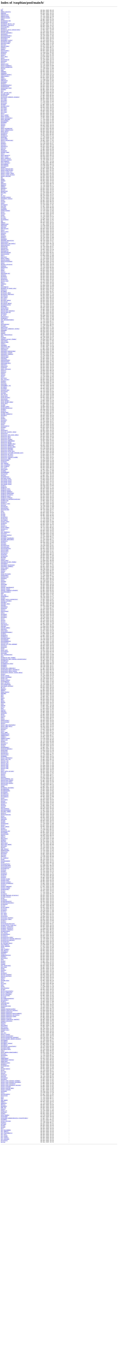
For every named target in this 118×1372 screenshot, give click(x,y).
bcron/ (3, 258)
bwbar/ (3, 1320)
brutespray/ (5, 1128)
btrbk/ (3, 1186)
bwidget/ (4, 1326)
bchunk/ (3, 247)
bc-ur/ (3, 233)
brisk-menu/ (5, 1087)
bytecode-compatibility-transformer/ (14, 1340)
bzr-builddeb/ (6, 1354)
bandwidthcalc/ (6, 100)
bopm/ (3, 942)
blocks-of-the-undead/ (9, 771)
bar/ (2, 108)
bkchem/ (3, 667)
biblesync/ (5, 425)
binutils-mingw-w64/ (8, 535)
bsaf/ (3, 1135)
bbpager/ (4, 224)
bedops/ (3, 317)
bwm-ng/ (3, 1327)
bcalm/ (3, 240)
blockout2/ (5, 770)
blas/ (3, 694)
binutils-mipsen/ (7, 536)
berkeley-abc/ (6, 350)
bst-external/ (6, 1157)
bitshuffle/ (5, 653)
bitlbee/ (4, 642)
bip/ (2, 612)
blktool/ (4, 753)
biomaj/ (3, 581)
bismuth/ (4, 626)
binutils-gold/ (6, 529)
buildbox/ (4, 1252)
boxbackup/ (5, 987)
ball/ (3, 68)
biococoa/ (4, 567)
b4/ (2, 11)
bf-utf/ (3, 377)
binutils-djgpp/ (6, 526)
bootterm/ (4, 940)
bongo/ (3, 888)
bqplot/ (3, 1026)
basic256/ (4, 165)
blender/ (4, 721)
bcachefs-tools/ (6, 237)
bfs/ (2, 386)
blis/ (3, 741)
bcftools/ (4, 244)
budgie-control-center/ (9, 1211)
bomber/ (3, 883)
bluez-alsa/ (5, 809)
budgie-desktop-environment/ (11, 1214)
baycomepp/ (5, 195)
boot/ (3, 922)
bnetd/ (3, 845)
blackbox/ (4, 674)
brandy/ (3, 1044)
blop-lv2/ (4, 778)
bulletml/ (4, 1265)
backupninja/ (5, 43)
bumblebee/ (5, 1268)
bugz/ (3, 1236)
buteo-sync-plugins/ (8, 1299)
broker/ (3, 1103)
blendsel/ (4, 726)
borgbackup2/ (5, 947)
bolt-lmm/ (4, 877)
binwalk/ (4, 552)
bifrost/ (4, 452)
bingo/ (3, 500)
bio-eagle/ (5, 554)
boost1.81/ (5, 915)
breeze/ (3, 1051)
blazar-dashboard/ (7, 703)
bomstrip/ (4, 886)
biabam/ (3, 404)
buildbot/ (4, 1249)
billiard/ (4, 468)
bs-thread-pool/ (6, 1130)
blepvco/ (4, 728)
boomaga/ (4, 906)
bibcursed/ (5, 409)
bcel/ (3, 242)
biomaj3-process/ (7, 592)
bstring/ (4, 1159)
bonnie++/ (4, 890)
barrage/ (4, 129)
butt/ (3, 1310)
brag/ (3, 1033)
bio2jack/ (4, 561)
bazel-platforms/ (7, 203)
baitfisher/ (5, 59)
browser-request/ (7, 1114)
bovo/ (3, 978)
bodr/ (3, 859)
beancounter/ (5, 292)
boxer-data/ (5, 990)
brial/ (3, 1067)
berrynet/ (4, 355)
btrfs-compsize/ (6, 1189)
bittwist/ (4, 662)
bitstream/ (5, 658)
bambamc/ (4, 86)
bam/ (2, 82)
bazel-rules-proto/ (8, 208)
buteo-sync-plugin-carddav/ (11, 1297)
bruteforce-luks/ (7, 1123)
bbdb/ (3, 213)
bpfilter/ (4, 1005)
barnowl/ (4, 127)
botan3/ (3, 965)
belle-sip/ (5, 335)
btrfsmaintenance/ (7, 1196)
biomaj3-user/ (6, 594)
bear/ (3, 305)
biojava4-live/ (6, 576)
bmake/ (3, 827)
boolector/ (5, 902)
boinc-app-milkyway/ (8, 868)
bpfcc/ (3, 1003)
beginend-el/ (5, 326)
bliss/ (3, 743)
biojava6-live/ (6, 579)
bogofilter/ (5, 863)
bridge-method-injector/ (10, 1073)
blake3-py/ (5, 691)
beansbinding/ (6, 301)
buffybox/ (4, 1229)
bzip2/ (3, 1349)
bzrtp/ (3, 1369)
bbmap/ (3, 222)
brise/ (3, 1085)
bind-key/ (4, 482)
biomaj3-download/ (7, 590)
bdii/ (3, 274)
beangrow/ (4, 294)
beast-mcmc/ (5, 308)
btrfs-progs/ (5, 1193)
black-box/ (5, 671)
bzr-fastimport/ (6, 1358)
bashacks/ (4, 158)
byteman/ (4, 1342)
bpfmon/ (3, 1006)
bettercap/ (5, 369)
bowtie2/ (4, 981)
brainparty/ (5, 1040)
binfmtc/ (4, 497)
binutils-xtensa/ (7, 545)
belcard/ (4, 332)
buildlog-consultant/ (8, 1254)
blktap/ (3, 750)
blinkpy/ (4, 739)
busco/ (3, 1286)
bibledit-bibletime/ (8, 420)
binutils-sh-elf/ (7, 543)
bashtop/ (4, 163)
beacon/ (3, 278)
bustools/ (4, 1292)
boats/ (3, 850)
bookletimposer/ (6, 897)
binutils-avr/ (6, 522)
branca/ (3, 1042)
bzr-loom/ (4, 1362)
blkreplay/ (5, 748)
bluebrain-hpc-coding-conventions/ (13, 789)
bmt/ (2, 838)
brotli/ (3, 1105)
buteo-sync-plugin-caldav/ (10, 1295)
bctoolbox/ (5, 262)
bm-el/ (3, 823)
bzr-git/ (4, 1360)
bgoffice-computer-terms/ (10, 393)
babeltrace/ (5, 18)
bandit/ (3, 99)
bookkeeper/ (5, 895)
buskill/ (4, 1288)
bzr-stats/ (5, 1363)
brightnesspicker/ (7, 1082)
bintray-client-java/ (8, 517)
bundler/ (4, 1275)
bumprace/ (4, 1272)
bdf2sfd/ (4, 269)
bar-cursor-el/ (6, 109)
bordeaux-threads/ (7, 944)
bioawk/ (3, 563)
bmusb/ (3, 841)
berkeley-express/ (7, 352)
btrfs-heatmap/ (6, 1191)
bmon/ (3, 836)
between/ (4, 375)
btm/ (2, 1180)
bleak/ (3, 716)
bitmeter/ (4, 648)
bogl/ (3, 861)
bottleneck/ (5, 969)
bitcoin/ (4, 639)
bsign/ (3, 1152)
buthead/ (4, 1308)
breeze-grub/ (5, 1053)
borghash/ (4, 949)
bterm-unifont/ (6, 1170)
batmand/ (4, 179)
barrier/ (4, 131)
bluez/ (3, 807)
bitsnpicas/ (5, 655)
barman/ (3, 124)
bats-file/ (5, 186)
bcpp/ (3, 256)
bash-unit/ (5, 156)
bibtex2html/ (5, 430)
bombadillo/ (5, 879)
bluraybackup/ (6, 820)
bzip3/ (3, 1351)
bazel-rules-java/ (7, 206)
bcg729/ (3, 246)
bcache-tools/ (6, 235)
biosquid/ (4, 606)
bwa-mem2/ (4, 1318)
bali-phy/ (4, 66)
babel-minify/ (6, 12)
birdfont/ (4, 619)
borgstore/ (5, 953)
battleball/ (5, 192)
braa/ (3, 1030)
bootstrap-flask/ (7, 935)
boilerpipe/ (5, 865)
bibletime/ (5, 427)
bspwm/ (3, 1155)
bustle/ (3, 1290)
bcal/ (3, 238)
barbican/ (4, 113)
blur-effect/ (5, 818)
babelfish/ (5, 16)
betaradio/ (5, 368)
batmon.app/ (5, 181)
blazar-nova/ (5, 705)
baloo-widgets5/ (6, 79)
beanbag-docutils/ (7, 287)
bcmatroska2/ (5, 251)
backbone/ (4, 25)
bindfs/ (3, 491)
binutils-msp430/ (7, 538)
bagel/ (3, 57)
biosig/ (3, 604)
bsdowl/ (3, 1146)
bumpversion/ (5, 1274)
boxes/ (3, 992)
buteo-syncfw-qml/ (7, 1304)
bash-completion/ (7, 154)
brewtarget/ (5, 1066)
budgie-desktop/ (6, 1213)
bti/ (2, 1177)
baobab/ (3, 106)
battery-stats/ (6, 190)
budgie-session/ (6, 1223)
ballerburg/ (5, 70)
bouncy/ (3, 974)
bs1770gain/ (5, 1132)
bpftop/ (3, 1008)
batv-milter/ (5, 194)
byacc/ (3, 1329)
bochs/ (3, 857)
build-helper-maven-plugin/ (11, 1245)
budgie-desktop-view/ (8, 1218)
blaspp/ (3, 696)
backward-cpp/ (6, 48)
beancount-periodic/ (8, 291)
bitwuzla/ (4, 665)
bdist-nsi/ (5, 276)
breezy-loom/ (5, 1064)
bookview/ (4, 899)
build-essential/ (7, 1241)
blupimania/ (5, 816)
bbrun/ (3, 226)
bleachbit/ (5, 714)
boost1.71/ (5, 911)
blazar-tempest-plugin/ (9, 707)
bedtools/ (4, 319)
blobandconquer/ (6, 757)
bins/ (3, 513)
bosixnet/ (4, 958)
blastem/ (4, 700)
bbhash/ (3, 219)
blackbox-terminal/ (8, 676)
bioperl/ (4, 601)
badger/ (3, 56)
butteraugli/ (5, 1311)
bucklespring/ (6, 1205)
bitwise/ (4, 664)
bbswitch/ (4, 228)
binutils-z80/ (6, 549)
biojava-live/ (6, 572)
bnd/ (2, 843)
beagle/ (3, 282)
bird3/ (3, 617)
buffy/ (3, 1227)
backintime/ (5, 30)
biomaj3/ (4, 583)
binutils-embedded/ (8, 527)
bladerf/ (4, 682)
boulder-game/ (6, 972)
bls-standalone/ (6, 784)
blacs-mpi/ (5, 680)
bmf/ (2, 832)
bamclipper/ (5, 90)
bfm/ (2, 384)
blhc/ (3, 734)
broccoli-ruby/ (6, 1101)
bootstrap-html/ (6, 936)
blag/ (3, 685)
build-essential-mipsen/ (10, 1243)
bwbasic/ (4, 1322)
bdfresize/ (5, 273)
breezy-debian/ (6, 1062)
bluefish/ (4, 793)
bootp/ (3, 929)
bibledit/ (4, 418)
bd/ (2, 264)
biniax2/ (4, 502)
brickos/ (4, 1071)
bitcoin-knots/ (6, 640)
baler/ (3, 64)
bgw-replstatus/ (6, 400)
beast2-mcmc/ (5, 310)
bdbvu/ (3, 265)
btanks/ (3, 1162)
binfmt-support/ (6, 495)
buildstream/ (5, 1256)
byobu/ (3, 1335)
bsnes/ (3, 1153)
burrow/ (3, 1284)
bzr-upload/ (5, 1365)
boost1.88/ (5, 918)
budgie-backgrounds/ (8, 1209)
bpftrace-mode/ (6, 1012)
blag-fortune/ (6, 687)
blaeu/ (3, 683)
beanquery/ (5, 299)
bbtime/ (3, 230)
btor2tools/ (5, 1184)
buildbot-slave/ (6, 1250)
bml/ (2, 834)
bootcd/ (3, 926)
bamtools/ (4, 95)
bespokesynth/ (6, 364)
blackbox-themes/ (7, 678)
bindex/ (3, 490)
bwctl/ (3, 1324)
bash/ (3, 151)
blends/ (3, 725)
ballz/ (3, 73)
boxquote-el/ (5, 996)
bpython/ (4, 1022)
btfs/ (3, 1173)
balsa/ (3, 81)
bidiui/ (3, 445)
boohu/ (3, 893)
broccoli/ (4, 1098)
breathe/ (4, 1048)
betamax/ (4, 366)
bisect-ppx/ (5, 624)
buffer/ (3, 1225)
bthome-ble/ (5, 1175)
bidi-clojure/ (6, 441)
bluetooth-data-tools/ (9, 804)
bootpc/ (3, 931)
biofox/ (3, 569)
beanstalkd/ (5, 303)
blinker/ (4, 737)
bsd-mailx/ (5, 1139)
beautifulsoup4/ (6, 312)
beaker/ (3, 283)
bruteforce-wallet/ (8, 1127)
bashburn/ (4, 161)
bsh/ (2, 1150)
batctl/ (3, 176)
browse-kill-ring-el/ (8, 1109)
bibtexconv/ (5, 432)
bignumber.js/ (6, 461)
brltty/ (3, 1092)
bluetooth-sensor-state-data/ (12, 805)
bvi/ (2, 1315)
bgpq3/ (3, 396)
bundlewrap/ (5, 1277)
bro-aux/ (4, 1094)
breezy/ (3, 1060)
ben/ (2, 341)
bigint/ (3, 457)
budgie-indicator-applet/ (10, 1222)
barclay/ (4, 117)
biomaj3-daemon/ (6, 588)
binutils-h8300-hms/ (8, 531)
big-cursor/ (5, 454)
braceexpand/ (5, 1031)
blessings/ (5, 732)
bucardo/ (4, 1204)
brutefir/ (4, 1121)
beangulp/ (4, 296)
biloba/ (3, 470)
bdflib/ (3, 271)
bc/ (2, 231)
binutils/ (4, 518)
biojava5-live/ (6, 578)
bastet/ (3, 172)
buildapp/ (4, 1247)
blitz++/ (4, 746)
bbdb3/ (3, 215)
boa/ (2, 848)
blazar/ (3, 701)
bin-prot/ (4, 472)
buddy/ (3, 1207)
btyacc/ (3, 1200)
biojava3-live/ (6, 574)
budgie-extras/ (6, 1220)
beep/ (3, 323)
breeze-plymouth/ (7, 1058)
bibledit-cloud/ (6, 421)
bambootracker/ (6, 88)
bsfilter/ (4, 1148)
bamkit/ (3, 93)
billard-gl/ (5, 466)
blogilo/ (4, 775)
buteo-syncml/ (6, 1306)
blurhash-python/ (7, 822)
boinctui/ (4, 872)
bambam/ (3, 84)
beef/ (3, 321)
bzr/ (2, 1353)
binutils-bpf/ (6, 524)
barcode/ (4, 118)
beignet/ (4, 330)
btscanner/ (5, 1198)
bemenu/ (3, 339)
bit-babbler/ (5, 637)
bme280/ (3, 831)
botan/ (3, 963)
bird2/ (3, 615)
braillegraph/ (6, 1037)
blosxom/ (4, 782)
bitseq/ (3, 651)
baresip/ (4, 122)
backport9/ (5, 36)
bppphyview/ (5, 1019)
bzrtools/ (4, 1367)
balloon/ (4, 72)
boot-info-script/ (7, 924)
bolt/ (3, 875)
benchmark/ (5, 343)
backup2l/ (4, 39)
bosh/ (3, 956)
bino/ (3, 508)
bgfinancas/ (5, 387)
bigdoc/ (3, 456)
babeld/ (3, 14)
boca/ (3, 856)
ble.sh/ (3, 712)
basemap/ (4, 145)
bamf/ (3, 91)
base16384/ (5, 143)
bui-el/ (3, 1238)
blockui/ (4, 773)
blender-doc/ (5, 723)
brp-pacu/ (4, 1118)
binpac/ (3, 511)
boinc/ (3, 866)
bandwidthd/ (5, 102)
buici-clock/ (5, 1240)
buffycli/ (4, 1231)
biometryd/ (5, 599)
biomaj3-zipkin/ (6, 596)
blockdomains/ (6, 768)
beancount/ (5, 289)
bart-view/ (5, 136)
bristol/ (4, 1089)
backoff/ (4, 32)
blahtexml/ (5, 689)
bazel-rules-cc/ (6, 204)
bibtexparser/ (6, 434)
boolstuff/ (5, 904)
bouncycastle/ (6, 976)
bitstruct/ (5, 660)
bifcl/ (3, 448)
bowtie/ (3, 979)
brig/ (3, 1076)
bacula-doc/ (5, 54)
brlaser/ (4, 1091)
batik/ (3, 178)
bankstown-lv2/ (6, 104)
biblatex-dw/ (5, 414)
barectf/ (4, 120)
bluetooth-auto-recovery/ (10, 802)
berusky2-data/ (6, 362)
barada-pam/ (5, 111)
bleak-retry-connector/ (9, 717)
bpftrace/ (4, 1010)
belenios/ (4, 334)
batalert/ (4, 174)
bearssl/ (4, 307)
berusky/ (4, 357)
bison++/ (4, 630)
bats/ (3, 183)
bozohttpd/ (5, 999)
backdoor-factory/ (7, 29)
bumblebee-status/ (7, 1270)
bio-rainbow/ (5, 556)
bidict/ (3, 443)
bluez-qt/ (4, 813)
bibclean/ (4, 407)
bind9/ (3, 484)
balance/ (4, 61)
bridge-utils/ (6, 1074)
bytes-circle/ (6, 1344)
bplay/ (3, 1015)
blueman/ (4, 796)
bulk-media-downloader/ (9, 1261)
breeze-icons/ (6, 1057)
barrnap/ (4, 133)
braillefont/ (5, 1035)
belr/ (3, 337)
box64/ (3, 985)
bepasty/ (4, 346)
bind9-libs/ (5, 486)
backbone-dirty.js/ (8, 27)
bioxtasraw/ (5, 610)
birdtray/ (4, 621)
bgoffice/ (4, 391)
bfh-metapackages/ (7, 382)
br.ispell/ (5, 1028)
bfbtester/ (5, 378)
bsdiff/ (3, 1143)
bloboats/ (4, 761)
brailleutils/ (6, 1039)
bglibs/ (3, 389)
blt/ (2, 786)
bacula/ (3, 52)
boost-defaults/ (6, 908)
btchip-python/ (6, 1168)
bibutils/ (4, 438)
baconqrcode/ (5, 50)
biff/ (3, 450)
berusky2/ (4, 360)
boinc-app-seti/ (6, 870)
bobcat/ (3, 852)
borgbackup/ (5, 945)
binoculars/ (5, 509)
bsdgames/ (4, 1141)
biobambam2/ (5, 565)
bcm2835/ (4, 249)
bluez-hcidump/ (6, 811)
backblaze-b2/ (6, 23)
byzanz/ (3, 1345)
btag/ (3, 1161)
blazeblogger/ (6, 709)
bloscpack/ (5, 780)
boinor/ (3, 874)
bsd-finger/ (5, 1137)
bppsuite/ (4, 1021)
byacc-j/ (4, 1331)
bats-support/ (6, 188)
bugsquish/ (5, 1232)
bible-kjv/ (5, 416)
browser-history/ (7, 1112)
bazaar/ (3, 199)
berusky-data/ (6, 359)
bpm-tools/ (5, 1017)
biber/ (3, 411)
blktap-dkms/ (5, 752)
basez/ (3, 149)
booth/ (3, 927)
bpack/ (3, 1001)
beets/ (3, 325)
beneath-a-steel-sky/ (8, 344)
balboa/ (3, 63)
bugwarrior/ (5, 1234)
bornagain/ (5, 954)
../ (2, 9)
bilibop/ (4, 465)
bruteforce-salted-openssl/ (11, 1125)
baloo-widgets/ (6, 77)
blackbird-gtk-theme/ (8, 673)
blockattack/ (5, 764)
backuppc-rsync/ (6, 47)
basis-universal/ (7, 167)
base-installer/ (6, 140)
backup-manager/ (6, 38)
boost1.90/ (5, 920)
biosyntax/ (5, 608)
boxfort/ (4, 994)
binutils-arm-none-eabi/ (10, 520)
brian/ (3, 1069)
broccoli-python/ (7, 1100)
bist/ (3, 635)
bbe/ (2, 217)
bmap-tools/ (5, 829)
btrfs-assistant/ (7, 1188)
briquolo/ (4, 1083)
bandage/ (4, 97)
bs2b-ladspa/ (5, 1134)
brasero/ (4, 1046)
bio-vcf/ (4, 560)
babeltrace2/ (5, 20)
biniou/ (3, 504)
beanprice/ (5, 298)
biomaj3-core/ (6, 587)
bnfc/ (3, 847)
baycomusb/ (5, 197)
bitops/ (3, 649)
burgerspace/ (5, 1281)
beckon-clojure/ (6, 316)
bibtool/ (4, 436)
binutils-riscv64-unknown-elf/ (12, 542)
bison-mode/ (5, 631)
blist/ (3, 744)
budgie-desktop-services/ (10, 1216)
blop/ (3, 777)
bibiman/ (4, 413)
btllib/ (3, 1179)
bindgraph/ (5, 493)
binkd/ (3, 506)
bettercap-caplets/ (8, 371)
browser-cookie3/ (7, 1110)
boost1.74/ (5, 913)
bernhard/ (4, 353)
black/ (3, 669)
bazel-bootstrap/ (7, 201)
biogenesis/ (5, 570)
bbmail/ (3, 221)
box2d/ (3, 983)
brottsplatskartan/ (8, 1107)
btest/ (3, 1171)
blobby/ (3, 759)
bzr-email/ (5, 1356)
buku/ (3, 1259)
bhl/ (2, 402)
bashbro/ (4, 160)
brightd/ (4, 1078)
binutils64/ (5, 551)
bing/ (3, 499)
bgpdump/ (4, 395)
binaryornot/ (5, 475)
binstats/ (4, 515)
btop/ (3, 1182)
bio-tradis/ (5, 558)
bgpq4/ (3, 398)
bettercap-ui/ (6, 373)
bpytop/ (3, 1024)
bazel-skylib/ (6, 210)
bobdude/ (4, 854)
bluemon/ (4, 798)
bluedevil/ (5, 791)
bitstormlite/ (6, 656)
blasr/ (3, 698)
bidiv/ (3, 447)
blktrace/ (4, 755)
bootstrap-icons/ (7, 938)
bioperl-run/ (5, 603)
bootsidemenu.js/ (7, 933)
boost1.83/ (5, 917)
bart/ (3, 134)
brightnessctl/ (6, 1080)
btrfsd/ (3, 1195)
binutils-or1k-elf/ (8, 540)
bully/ (3, 1266)
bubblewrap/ (5, 1202)
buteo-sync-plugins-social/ (11, 1301)
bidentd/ (4, 439)
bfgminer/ (4, 380)
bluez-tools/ (5, 814)
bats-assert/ (5, 185)
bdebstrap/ (5, 267)
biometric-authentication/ (10, 597)
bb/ (2, 212)
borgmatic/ (5, 951)
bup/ (2, 1279)
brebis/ (3, 1049)
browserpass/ (5, 1116)
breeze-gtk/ (5, 1055)
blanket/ (4, 692)
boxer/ (3, 988)
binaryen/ (4, 474)
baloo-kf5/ (5, 75)
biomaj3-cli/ (5, 585)
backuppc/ (4, 45)
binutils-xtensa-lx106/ (9, 547)
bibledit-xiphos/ (7, 423)
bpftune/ (4, 1013)
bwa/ (2, 1317)
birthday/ (4, 622)
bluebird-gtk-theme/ (8, 787)
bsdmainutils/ (6, 1144)
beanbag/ (4, 285)
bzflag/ (3, 1347)
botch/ (3, 967)
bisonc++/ (4, 633)
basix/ (3, 169)
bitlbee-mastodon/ (7, 646)
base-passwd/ (5, 142)
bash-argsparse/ (6, 152)
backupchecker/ (6, 41)
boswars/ (4, 961)
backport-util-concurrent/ (10, 34)
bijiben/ (4, 463)
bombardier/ (5, 881)
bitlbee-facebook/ (7, 644)
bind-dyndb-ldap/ (7, 481)
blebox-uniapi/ (6, 719)
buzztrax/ (4, 1313)
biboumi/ (4, 429)
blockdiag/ (5, 766)
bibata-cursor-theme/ (8, 405)
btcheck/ (4, 1166)
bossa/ (3, 960)
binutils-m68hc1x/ (7, 533)
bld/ (2, 710)
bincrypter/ (5, 479)
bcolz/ (3, 255)
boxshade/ (4, 997)
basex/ (3, 147)
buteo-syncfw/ (6, 1302)
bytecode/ (4, 1338)
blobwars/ (4, 762)
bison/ (3, 628)
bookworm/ (4, 900)
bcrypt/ (3, 260)
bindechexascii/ (6, 488)
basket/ (3, 170)
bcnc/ (3, 253)
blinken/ (4, 735)
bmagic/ (3, 825)
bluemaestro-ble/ (7, 795)
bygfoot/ (4, 1333)
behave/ (3, 328)
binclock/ (4, 477)
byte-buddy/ (5, 1336)
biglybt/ (4, 459)
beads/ (3, 280)
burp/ (3, 1283)
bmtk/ (3, 839)
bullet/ (3, 1263)
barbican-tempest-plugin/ (10, 115)
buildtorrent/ (6, 1257)
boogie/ (3, 892)
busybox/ (4, 1293)
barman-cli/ (5, 125)
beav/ (3, 314)
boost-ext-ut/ (6, 909)
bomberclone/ (5, 884)
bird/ (3, 613)
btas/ (3, 1164)
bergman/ (4, 348)
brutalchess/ (5, 1119)
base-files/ (5, 138)
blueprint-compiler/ (8, 800)
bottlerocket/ (6, 970)
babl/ (3, 21)
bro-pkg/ (4, 1096)
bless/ (3, 730)
